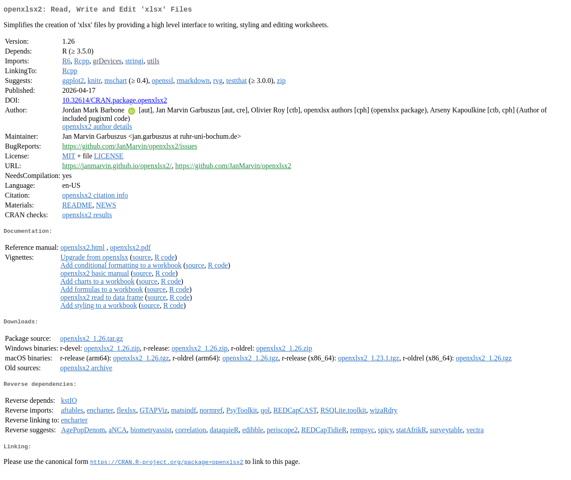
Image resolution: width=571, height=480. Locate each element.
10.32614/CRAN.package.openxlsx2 (114, 102)
